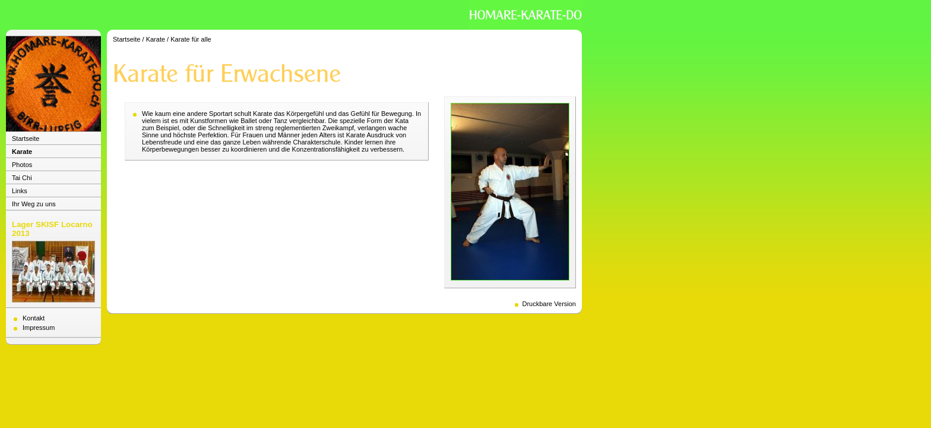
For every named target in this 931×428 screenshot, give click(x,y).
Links (19, 190)
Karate (22, 151)
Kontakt (34, 318)
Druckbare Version (549, 303)
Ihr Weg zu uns (34, 203)
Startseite (25, 138)
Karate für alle (190, 39)
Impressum (39, 327)
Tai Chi (22, 177)
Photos (22, 164)
